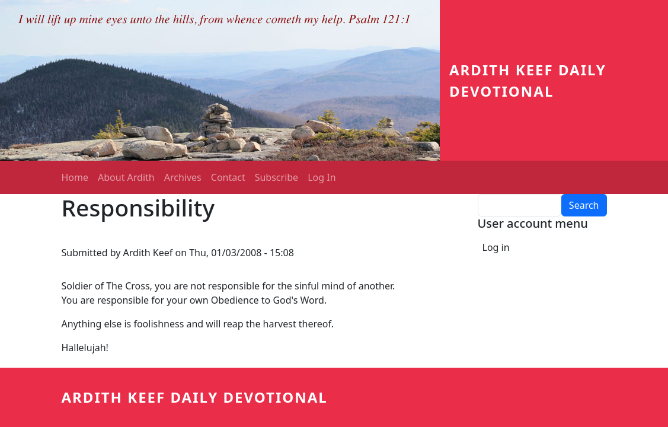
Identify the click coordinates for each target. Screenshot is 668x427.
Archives (183, 177)
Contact (228, 177)
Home (75, 177)
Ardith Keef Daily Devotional (195, 397)
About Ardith (126, 177)
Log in (496, 247)
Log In (321, 177)
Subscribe (276, 177)
